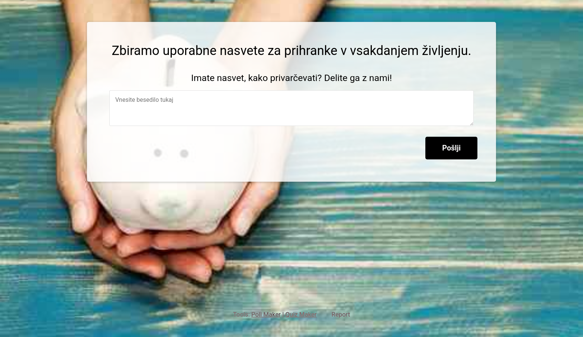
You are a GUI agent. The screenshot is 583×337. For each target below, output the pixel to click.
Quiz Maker (300, 314)
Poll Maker (266, 314)
